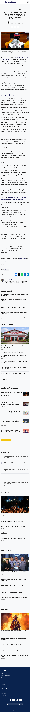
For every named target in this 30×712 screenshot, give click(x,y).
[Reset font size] (15, 27)
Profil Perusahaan (5, 679)
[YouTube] (16, 704)
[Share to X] (19, 274)
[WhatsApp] (22, 704)
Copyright (3, 677)
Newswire (13, 21)
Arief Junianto (9, 279)
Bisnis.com (3, 693)
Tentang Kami (4, 673)
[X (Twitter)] (10, 704)
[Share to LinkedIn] (25, 274)
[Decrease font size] (12, 27)
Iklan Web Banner (5, 682)
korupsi (6, 269)
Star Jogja (3, 695)
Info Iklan (3, 684)
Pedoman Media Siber (5, 675)
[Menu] (2, 2)
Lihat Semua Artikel (6, 439)
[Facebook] (8, 704)
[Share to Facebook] (16, 274)
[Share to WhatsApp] (22, 274)
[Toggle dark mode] (28, 2)
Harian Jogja (22, 258)
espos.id (3, 691)
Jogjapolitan (15, 9)
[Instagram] (13, 704)
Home (10, 9)
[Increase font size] (18, 27)
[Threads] (19, 704)
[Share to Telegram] (28, 274)
